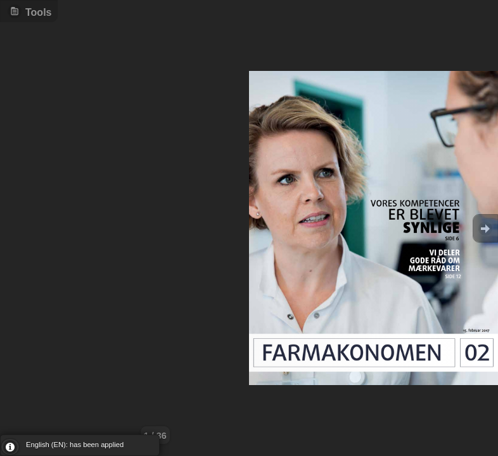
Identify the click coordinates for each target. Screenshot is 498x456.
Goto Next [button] (485, 228)
